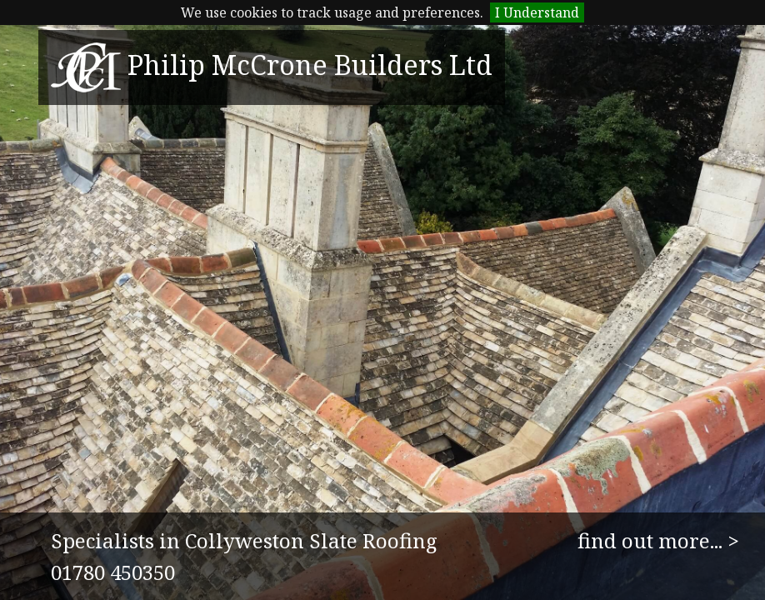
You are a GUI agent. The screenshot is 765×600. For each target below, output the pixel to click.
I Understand (537, 12)
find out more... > (658, 540)
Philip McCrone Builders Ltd (271, 64)
